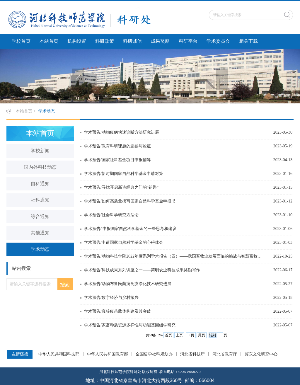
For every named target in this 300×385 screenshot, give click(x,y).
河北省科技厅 (192, 354)
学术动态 (46, 111)
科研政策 (104, 41)
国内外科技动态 (40, 167)
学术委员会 (218, 41)
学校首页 (21, 41)
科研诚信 (132, 41)
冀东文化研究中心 (261, 354)
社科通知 (40, 199)
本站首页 (49, 41)
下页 (190, 335)
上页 (179, 335)
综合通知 (40, 216)
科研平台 (188, 41)
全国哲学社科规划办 (154, 354)
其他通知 (40, 232)
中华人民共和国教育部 (107, 354)
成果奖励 (160, 41)
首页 (168, 335)
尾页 (201, 335)
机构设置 (76, 41)
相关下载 (248, 41)
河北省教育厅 (224, 354)
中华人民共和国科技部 (58, 354)
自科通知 (40, 183)
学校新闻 (40, 150)
